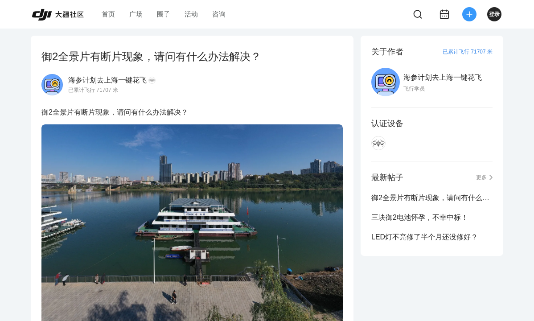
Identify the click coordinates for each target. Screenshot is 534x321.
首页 (108, 14)
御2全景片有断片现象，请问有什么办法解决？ (432, 198)
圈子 (163, 14)
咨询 (219, 14)
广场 (136, 14)
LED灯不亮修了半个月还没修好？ (424, 237)
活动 (191, 14)
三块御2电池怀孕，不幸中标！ (419, 217)
